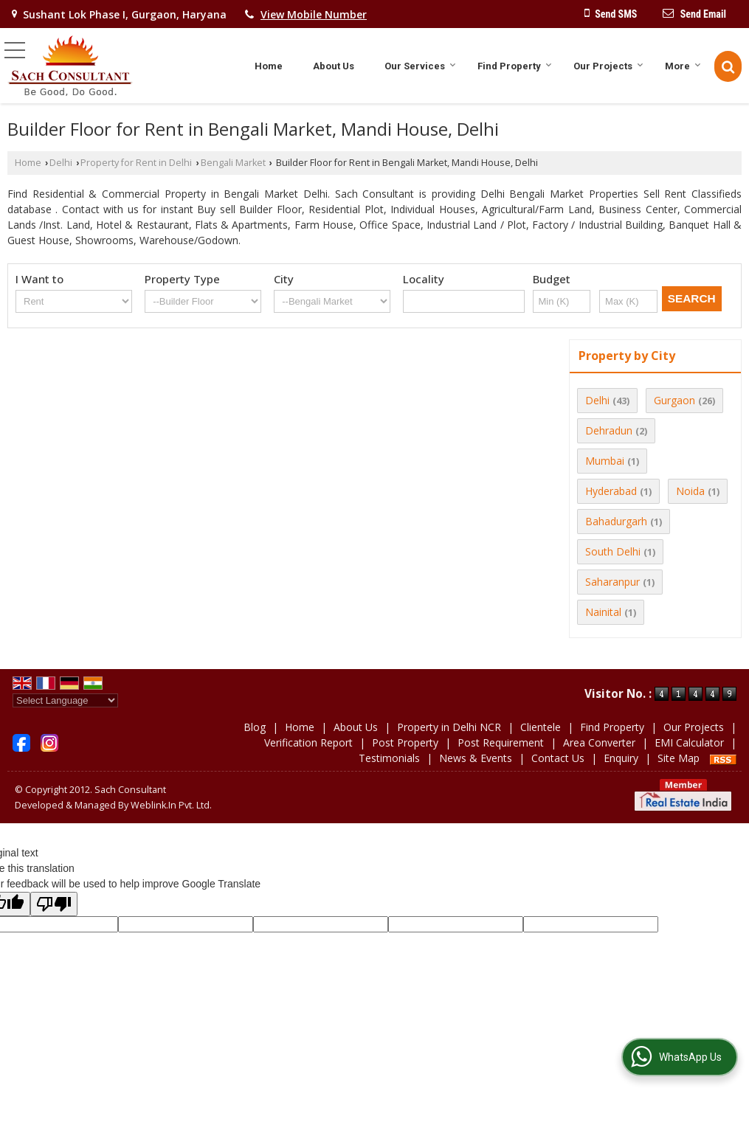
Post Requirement (501, 742)
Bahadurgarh (616, 521)
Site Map (678, 758)
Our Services (420, 66)
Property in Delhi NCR (449, 727)
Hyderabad (611, 491)
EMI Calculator (689, 742)
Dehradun (608, 430)
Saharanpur (612, 582)
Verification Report (308, 742)
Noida (690, 491)
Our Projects (608, 66)
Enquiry (621, 758)
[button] (313, 14)
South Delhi (613, 551)
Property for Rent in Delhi (136, 162)
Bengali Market (233, 162)
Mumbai (604, 461)
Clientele (540, 727)
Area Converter (599, 742)
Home (269, 66)
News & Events (475, 758)
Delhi (60, 162)
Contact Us (557, 758)
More (683, 66)
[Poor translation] (53, 904)
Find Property (514, 66)
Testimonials (389, 758)
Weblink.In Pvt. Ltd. (171, 805)
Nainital (603, 612)
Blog (255, 727)
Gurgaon (674, 400)
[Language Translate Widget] (65, 700)
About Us (333, 66)
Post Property (405, 742)
